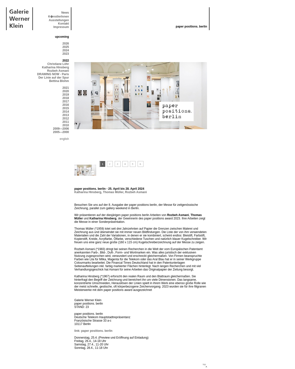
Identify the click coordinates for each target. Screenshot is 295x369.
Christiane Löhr (58, 64)
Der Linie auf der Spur (53, 77)
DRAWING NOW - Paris (53, 74)
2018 (65, 98)
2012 (65, 118)
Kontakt (63, 23)
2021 (65, 88)
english (64, 139)
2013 (65, 115)
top (204, 364)
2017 (65, 101)
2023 (65, 53)
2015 (65, 108)
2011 (65, 122)
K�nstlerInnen (58, 16)
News (65, 12)
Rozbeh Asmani (58, 70)
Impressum (61, 27)
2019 (65, 94)
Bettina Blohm (59, 81)
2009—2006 (61, 128)
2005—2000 (61, 132)
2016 (65, 105)
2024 (65, 50)
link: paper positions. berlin (93, 331)
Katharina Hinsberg (55, 67)
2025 (65, 47)
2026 (65, 43)
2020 (65, 91)
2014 (65, 111)
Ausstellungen (59, 20)
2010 (65, 125)
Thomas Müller (113, 192)
